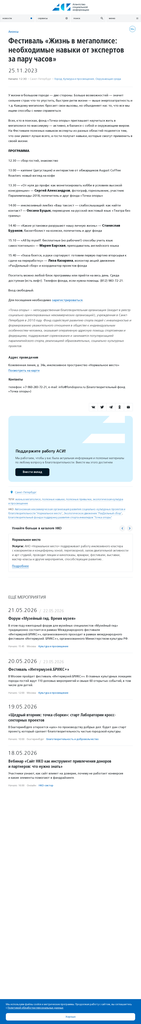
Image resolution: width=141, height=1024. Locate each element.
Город (58, 79)
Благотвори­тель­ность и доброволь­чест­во (72, 739)
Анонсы (13, 31)
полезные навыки (53, 499)
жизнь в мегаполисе (28, 499)
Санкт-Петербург (26, 492)
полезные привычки (78, 499)
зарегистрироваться (67, 300)
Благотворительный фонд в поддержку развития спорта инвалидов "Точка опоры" (60, 517)
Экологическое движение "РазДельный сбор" (93, 513)
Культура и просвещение (78, 79)
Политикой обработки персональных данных (35, 1007)
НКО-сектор (46, 785)
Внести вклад (32, 472)
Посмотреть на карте (24, 370)
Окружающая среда (108, 79)
